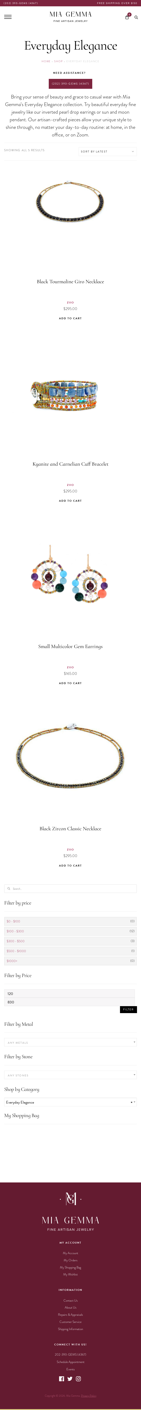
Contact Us (70, 1300)
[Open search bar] (136, 16)
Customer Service (70, 1322)
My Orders (71, 1260)
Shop (58, 61)
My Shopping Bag (70, 1267)
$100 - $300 (15, 931)
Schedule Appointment (70, 1362)
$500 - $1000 (16, 951)
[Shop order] (108, 151)
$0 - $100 (13, 921)
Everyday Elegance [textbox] (69, 1102)
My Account (70, 1253)
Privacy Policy (88, 1396)
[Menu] (8, 16)
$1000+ (12, 961)
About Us (70, 1307)
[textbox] (70, 1042)
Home (46, 61)
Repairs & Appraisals (70, 1315)
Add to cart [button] (70, 319)
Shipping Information (70, 1329)
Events (70, 1369)
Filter (128, 1009)
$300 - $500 (16, 941)
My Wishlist (70, 1274)
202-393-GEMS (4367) (70, 1354)
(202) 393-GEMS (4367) (21, 3)
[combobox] (70, 1042)
